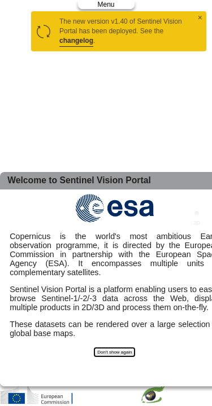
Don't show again (114, 352)
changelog (76, 41)
